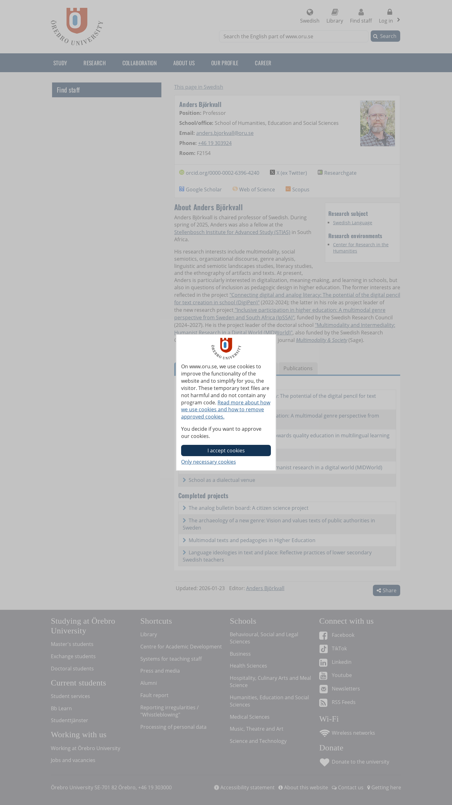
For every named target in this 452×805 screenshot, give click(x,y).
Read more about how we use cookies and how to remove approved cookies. (225, 409)
